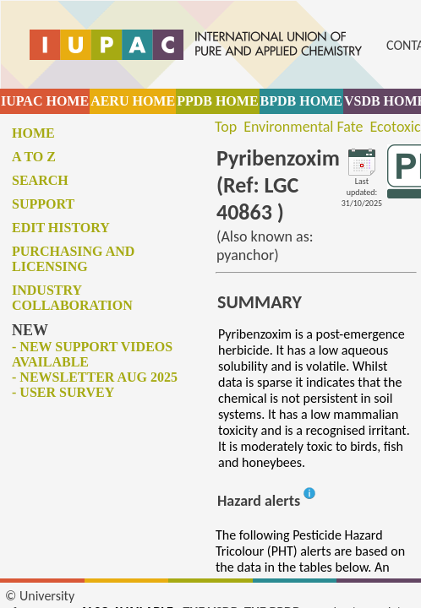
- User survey (63, 392)
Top (226, 126)
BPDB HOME (301, 101)
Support (43, 204)
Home (33, 133)
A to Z (34, 156)
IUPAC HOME (45, 101)
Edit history (61, 227)
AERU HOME (132, 101)
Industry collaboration (72, 297)
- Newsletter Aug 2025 (95, 377)
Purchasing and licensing (73, 259)
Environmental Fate (303, 126)
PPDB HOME (217, 101)
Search (40, 180)
